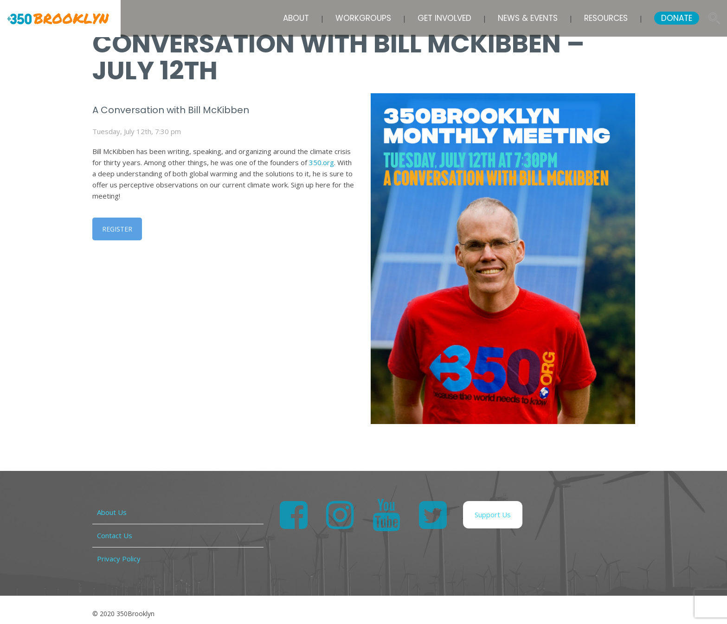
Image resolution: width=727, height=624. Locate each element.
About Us (112, 512)
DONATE (676, 18)
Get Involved (444, 18)
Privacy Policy (119, 558)
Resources (606, 18)
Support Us (493, 514)
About (296, 18)
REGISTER (117, 229)
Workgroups (363, 18)
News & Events (528, 18)
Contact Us (114, 535)
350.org (321, 162)
